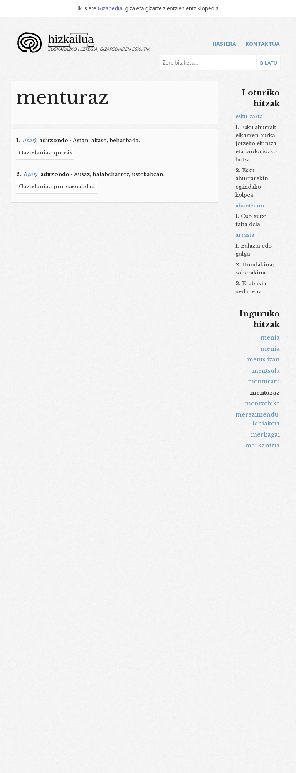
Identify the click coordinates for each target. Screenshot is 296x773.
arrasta (244, 235)
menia (270, 337)
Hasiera (224, 43)
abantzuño (249, 205)
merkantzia (262, 445)
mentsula (266, 370)
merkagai (265, 434)
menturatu (264, 381)
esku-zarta (249, 116)
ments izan (263, 359)
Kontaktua (263, 43)
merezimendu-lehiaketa (257, 419)
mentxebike (262, 403)
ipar (30, 140)
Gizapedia (110, 8)
